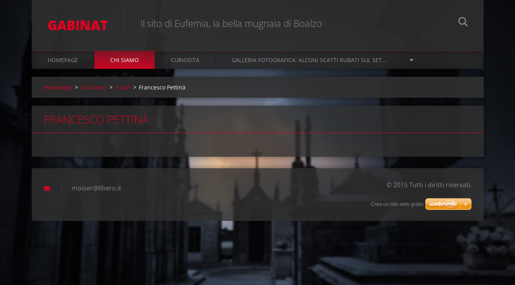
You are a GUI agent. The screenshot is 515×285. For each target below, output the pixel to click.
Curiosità (185, 60)
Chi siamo (124, 60)
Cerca (463, 23)
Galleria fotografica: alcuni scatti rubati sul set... (309, 60)
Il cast (122, 87)
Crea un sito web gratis (397, 204)
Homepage (63, 60)
